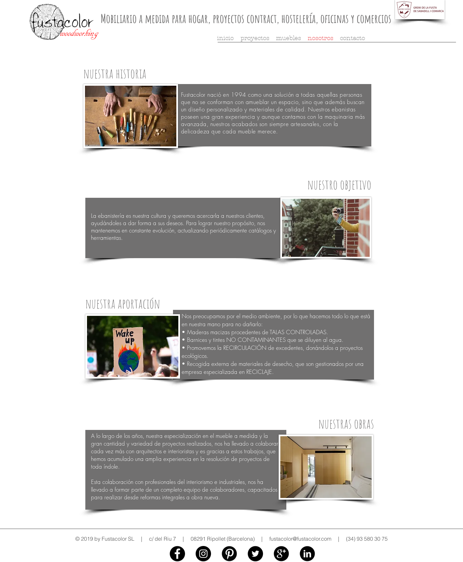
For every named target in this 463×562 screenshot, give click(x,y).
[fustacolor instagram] (203, 553)
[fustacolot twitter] (255, 553)
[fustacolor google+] (281, 553)
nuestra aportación (122, 303)
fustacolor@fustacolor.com (300, 538)
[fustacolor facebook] (177, 553)
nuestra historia (114, 73)
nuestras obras (346, 423)
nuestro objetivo (339, 184)
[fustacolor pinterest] (229, 553)
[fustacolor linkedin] (307, 553)
